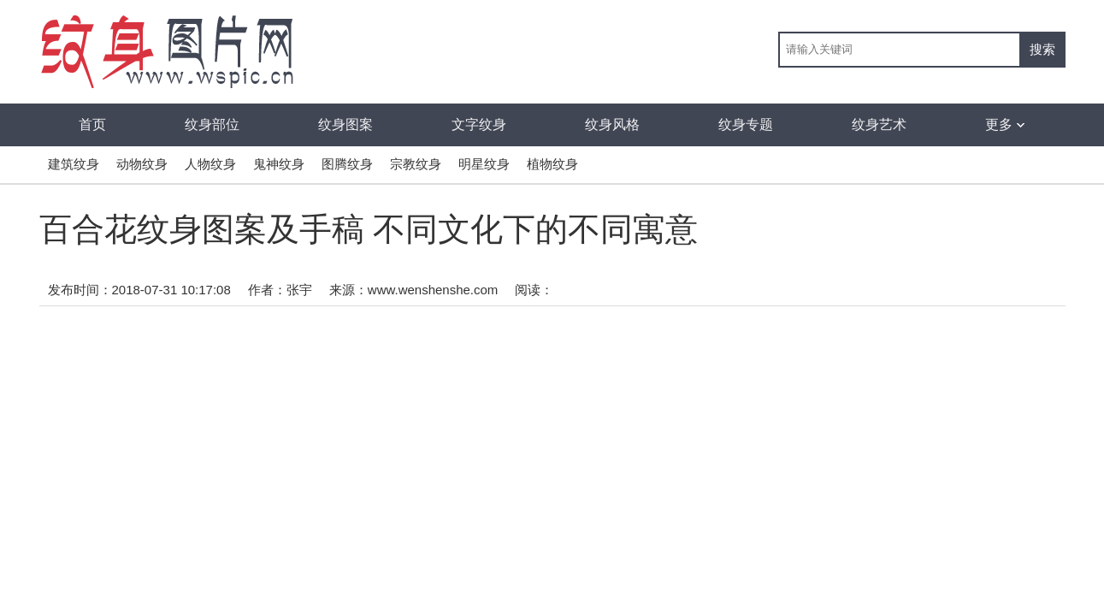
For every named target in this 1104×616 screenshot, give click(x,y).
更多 (1004, 124)
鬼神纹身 (278, 164)
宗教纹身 (415, 164)
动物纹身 (142, 164)
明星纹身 (484, 164)
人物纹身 (210, 164)
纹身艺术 (879, 124)
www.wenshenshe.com (433, 289)
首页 (92, 124)
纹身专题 (745, 124)
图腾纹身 (347, 164)
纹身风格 (612, 124)
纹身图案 (345, 124)
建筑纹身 (73, 164)
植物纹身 (552, 164)
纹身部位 (212, 124)
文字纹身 (479, 124)
